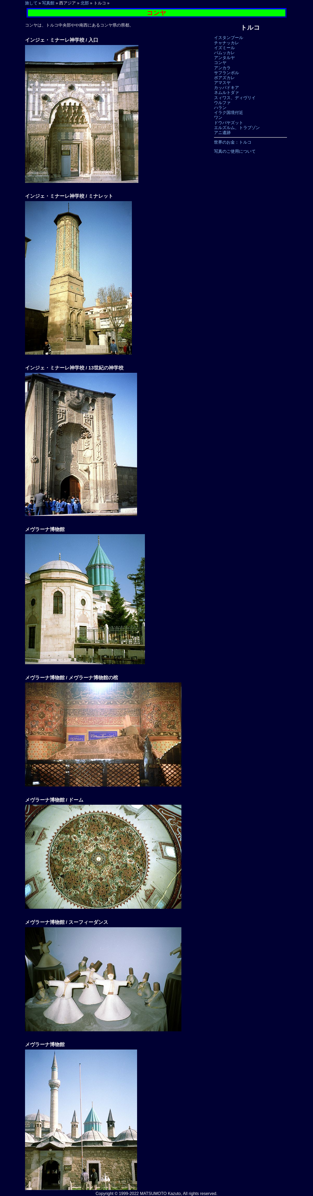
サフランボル (226, 73)
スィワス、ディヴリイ (235, 97)
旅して (31, 3)
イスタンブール (228, 37)
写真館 (48, 3)
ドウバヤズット (228, 122)
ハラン (220, 107)
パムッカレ (224, 52)
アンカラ (222, 68)
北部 (85, 3)
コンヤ (220, 62)
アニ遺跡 (222, 132)
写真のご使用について (235, 151)
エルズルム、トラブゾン (237, 127)
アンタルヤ (224, 57)
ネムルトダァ (226, 92)
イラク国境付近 (228, 112)
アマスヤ (222, 82)
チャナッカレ (226, 43)
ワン (218, 117)
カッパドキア (226, 87)
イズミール (224, 48)
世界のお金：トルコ (232, 142)
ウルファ (222, 102)
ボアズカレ (224, 77)
